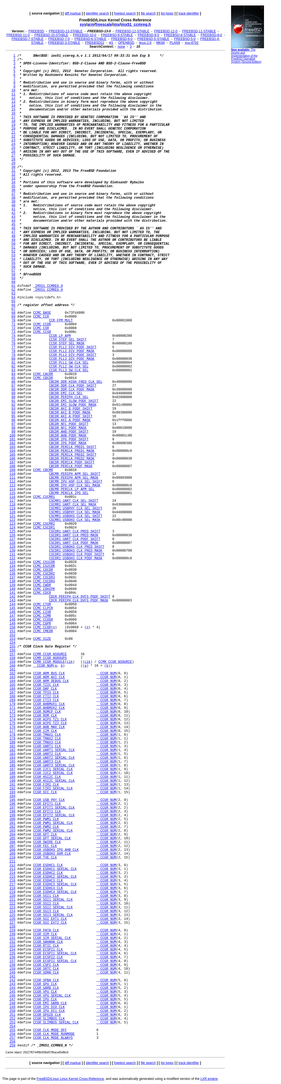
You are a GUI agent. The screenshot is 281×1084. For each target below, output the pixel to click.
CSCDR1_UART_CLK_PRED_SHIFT (74, 532)
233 (12, 946)
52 (13, 251)
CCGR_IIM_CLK (45, 731)
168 (12, 696)
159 (12, 662)
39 (13, 202)
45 (13, 225)
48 (13, 236)
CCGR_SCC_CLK (45, 792)
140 (12, 589)
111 (12, 478)
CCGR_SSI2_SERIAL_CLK (53, 907)
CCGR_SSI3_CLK (46, 911)
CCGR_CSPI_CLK (46, 965)
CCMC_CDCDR (43, 570)
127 (12, 539)
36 (13, 190)
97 (13, 424)
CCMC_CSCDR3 (44, 578)
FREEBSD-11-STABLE (199, 31)
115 (12, 493)
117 (12, 501)
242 (12, 980)
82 (13, 367)
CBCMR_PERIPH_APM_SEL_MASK (73, 478)
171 (12, 708)
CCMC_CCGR (42, 627)
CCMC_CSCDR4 (44, 581)
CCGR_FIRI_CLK (46, 785)
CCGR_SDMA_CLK (46, 973)
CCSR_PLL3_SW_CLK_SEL (68, 370)
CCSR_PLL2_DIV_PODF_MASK (71, 351)
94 (13, 413)
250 (12, 1011)
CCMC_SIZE (42, 639)
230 (12, 934)
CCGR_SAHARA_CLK (48, 942)
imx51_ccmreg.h (136, 24)
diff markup (73, 13)
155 (12, 647)
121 (12, 516)
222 (12, 904)
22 (13, 136)
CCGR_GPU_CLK (45, 984)
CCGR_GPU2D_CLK (47, 1015)
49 (13, 240)
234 (12, 950)
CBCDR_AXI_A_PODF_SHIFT (70, 416)
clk (70, 662)
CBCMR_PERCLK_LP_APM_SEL (71, 489)
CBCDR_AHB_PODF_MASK (67, 436)
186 (12, 766)
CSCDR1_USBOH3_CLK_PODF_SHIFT (76, 555)
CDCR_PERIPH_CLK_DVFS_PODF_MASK (78, 601)
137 (12, 578)
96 (13, 420)
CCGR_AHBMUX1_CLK (49, 704)
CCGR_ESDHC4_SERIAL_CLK (55, 892)
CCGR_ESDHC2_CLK (48, 873)
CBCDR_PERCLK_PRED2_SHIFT (72, 455)
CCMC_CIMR (42, 616)
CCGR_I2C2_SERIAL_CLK (53, 773)
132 (12, 558)
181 (12, 746)
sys (83, 24)
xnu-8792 (191, 43)
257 (12, 1038)
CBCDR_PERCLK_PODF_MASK (70, 466)
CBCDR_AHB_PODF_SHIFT (68, 432)
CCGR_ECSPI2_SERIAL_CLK (55, 961)
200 (12, 819)
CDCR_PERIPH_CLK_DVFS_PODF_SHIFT (79, 597)
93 (13, 409)
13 (13, 102)
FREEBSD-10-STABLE (51, 35)
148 (12, 620)
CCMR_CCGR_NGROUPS (50, 658)
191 (12, 785)
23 (13, 140)
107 (12, 462)
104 (12, 451)
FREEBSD (36, 31)
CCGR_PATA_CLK (46, 930)
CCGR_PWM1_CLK (46, 819)
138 (12, 581)
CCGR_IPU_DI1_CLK (49, 1011)
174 (12, 719)
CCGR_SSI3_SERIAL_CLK (53, 915)
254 (12, 1026)
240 (12, 973)
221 (12, 900)
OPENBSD (126, 43)
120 (12, 512)
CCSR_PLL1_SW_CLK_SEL (68, 363)
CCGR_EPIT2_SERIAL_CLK (54, 815)
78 (13, 351)
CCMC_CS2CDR (44, 566)
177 (12, 731)
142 (12, 597)
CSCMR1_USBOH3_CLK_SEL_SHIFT (75, 516)
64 (13, 297)
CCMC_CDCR (42, 593)
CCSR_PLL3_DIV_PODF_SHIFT (72, 355)
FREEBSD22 (94, 43)
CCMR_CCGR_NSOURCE (50, 654)
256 (12, 1034)
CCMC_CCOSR (43, 620)
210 (12, 858)
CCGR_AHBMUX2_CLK (49, 708)
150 (12, 627)
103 (12, 447)
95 (13, 416)
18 (13, 121)
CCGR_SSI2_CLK (46, 904)
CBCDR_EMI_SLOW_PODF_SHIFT (73, 401)
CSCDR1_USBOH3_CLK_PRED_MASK (75, 551)
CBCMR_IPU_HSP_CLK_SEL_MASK (74, 485)
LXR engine (209, 1079)
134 (12, 566)
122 (12, 520)
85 (13, 378)
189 (12, 777)
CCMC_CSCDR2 (44, 574)
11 (13, 94)
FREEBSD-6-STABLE (90, 39)
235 (12, 953)
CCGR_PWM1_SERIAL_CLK (53, 823)
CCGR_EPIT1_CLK (47, 804)
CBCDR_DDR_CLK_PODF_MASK (71, 390)
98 (13, 428)
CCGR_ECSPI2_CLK (48, 957)
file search (148, 13)
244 (12, 988)
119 (12, 508)
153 (12, 639)
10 (13, 90)
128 (12, 543)
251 (12, 1015)
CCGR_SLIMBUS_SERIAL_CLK (56, 1023)
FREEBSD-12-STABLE (132, 31)
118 (12, 505)
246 (12, 996)
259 (12, 1046)
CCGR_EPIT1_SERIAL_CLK (54, 808)
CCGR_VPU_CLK (45, 992)
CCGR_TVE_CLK (45, 858)
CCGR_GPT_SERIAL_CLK (52, 838)
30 (13, 167)
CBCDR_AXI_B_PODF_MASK (69, 413)
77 (13, 347)
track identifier (188, 13)
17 (13, 117)
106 (12, 459)
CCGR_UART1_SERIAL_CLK (54, 750)
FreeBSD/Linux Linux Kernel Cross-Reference (70, 1079)
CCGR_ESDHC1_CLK (48, 865)
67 (13, 309)
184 (12, 758)
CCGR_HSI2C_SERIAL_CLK (54, 781)
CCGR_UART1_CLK (47, 746)
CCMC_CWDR (42, 585)
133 (12, 562)
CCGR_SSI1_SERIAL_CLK (53, 900)
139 (12, 585)
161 (12, 670)
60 (13, 282)
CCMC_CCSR (42, 332)
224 (12, 911)
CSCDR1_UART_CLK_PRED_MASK (73, 535)
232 (12, 942)
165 (12, 685)
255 (12, 1030)
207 (12, 846)
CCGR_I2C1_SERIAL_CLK (53, 769)
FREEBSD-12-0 (166, 31)
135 (12, 570)
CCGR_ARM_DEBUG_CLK (51, 681)
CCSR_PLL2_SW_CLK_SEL (68, 367)
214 (12, 873)
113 (12, 485)
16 (13, 113)
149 (12, 624)
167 (12, 693)
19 (13, 125)
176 (12, 727)
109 (12, 470)
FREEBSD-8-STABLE (180, 35)
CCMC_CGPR (42, 624)
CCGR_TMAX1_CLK (47, 735)
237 (12, 961)
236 (12, 957)
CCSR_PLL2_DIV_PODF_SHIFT (72, 347)
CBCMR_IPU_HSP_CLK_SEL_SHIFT (75, 482)
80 (13, 359)
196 (12, 804)
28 (13, 159)
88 (13, 390)
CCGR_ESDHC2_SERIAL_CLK (55, 877)
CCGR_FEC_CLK (45, 846)
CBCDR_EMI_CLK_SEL (65, 393)
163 (12, 677)
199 (12, 815)
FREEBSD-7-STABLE (27, 39)
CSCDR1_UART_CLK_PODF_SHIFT (74, 539)
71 (13, 324)
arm (90, 24)
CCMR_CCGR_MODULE (49, 662)
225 (12, 915)
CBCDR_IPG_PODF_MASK (67, 443)
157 (12, 654)
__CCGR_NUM (43, 666)
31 (13, 171)
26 (13, 152)
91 (13, 401)
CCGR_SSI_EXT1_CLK (50, 919)
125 (12, 532)
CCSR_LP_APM (60, 336)
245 (12, 992)
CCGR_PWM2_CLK (46, 827)
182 (12, 750)
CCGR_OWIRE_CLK (47, 842)
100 (12, 436)
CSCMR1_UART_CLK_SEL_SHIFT (73, 501)
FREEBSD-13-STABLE (66, 31)
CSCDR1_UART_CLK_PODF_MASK (73, 543)
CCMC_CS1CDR (44, 562)
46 (13, 228)
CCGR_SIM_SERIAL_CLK (52, 938)
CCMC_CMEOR (43, 631)
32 (13, 175)
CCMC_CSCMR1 (44, 497)
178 (12, 735)
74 (13, 336)
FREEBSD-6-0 (122, 39)
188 (12, 773)
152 (12, 635)
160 (12, 666)
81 (13, 363)
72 (13, 328)
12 (13, 98)
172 (12, 712)
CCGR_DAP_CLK (45, 689)
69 (13, 317)
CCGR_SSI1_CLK (46, 896)
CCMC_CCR (41, 317)
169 (12, 700)
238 (12, 965)
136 (12, 574)
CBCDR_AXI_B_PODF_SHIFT (70, 409)
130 (12, 551)
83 (13, 370)
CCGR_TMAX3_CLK (47, 742)
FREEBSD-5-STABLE (153, 39)
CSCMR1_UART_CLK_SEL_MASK (72, 505)
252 (12, 1019)
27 (13, 156)
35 (13, 186)
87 (13, 386)
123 (12, 524)
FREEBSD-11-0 (18, 35)
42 (13, 213)
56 (13, 267)
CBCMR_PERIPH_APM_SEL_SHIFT (74, 474)
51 (13, 248)
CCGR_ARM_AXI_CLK (49, 677)
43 (13, 217)
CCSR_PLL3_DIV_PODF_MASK (71, 359)
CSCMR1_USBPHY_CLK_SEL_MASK (74, 512)
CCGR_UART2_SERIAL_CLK (54, 758)
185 (12, 762)
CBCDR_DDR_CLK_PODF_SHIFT (72, 386)
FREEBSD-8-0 (211, 35)
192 (12, 789)
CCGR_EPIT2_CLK (47, 812)
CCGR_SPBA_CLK (46, 980)
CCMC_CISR (42, 612)
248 (12, 1003)
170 (12, 704)
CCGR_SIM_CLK (45, 934)
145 (12, 608)
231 (12, 938)
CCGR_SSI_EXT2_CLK (50, 923)
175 (12, 723)
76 (13, 344)
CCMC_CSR (41, 328)
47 (13, 232)
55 (13, 263)
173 (12, 716)
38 (13, 198)
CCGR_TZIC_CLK (46, 685)
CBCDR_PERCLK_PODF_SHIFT (71, 462)
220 (12, 896)
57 (13, 271)
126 (12, 535)
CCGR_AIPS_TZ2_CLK (50, 723)
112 (12, 482)
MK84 (160, 43)
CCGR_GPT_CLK (45, 835)
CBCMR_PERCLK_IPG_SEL (68, 493)
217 (12, 884)
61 (13, 286)
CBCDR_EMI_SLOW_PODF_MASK (72, 405)
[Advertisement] (247, 149)
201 (12, 823)
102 (12, 443)
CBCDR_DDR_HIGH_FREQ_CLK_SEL (75, 382)
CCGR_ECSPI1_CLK (48, 950)
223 (12, 907)
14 (13, 106)
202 (12, 827)
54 (13, 259)
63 (13, 294)
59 (13, 278)
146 (12, 612)
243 (12, 984)
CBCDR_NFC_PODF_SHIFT (68, 424)
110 (12, 474)
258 (12, 1042)
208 (12, 850)
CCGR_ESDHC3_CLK (48, 881)
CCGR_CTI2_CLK (46, 696)
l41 (111, 43)
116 (12, 497)
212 (12, 865)
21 (13, 133)
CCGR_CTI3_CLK (46, 700)
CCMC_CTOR (42, 604)
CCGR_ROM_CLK (45, 716)
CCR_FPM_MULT (60, 321)
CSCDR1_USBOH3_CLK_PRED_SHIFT (76, 547)
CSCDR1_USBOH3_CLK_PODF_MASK (75, 558)
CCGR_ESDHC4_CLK (48, 888)
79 (13, 355)
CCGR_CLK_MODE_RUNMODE (54, 1034)
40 (13, 205)
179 (12, 739)
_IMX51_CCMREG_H (48, 286)
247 (12, 1000)
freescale (103, 24)
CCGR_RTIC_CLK (46, 946)
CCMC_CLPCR (43, 608)
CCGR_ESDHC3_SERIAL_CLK (55, 884)
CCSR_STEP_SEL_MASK (67, 344)
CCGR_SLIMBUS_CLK (49, 1019)
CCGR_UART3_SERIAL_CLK (54, 766)
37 (13, 194)
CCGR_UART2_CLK (47, 754)
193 (12, 792)
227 (12, 923)
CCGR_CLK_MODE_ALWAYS (53, 1038)
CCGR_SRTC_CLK (46, 969)
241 (12, 977)
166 (12, 689)
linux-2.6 (145, 43)
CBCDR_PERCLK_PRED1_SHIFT (72, 447)
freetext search (125, 13)
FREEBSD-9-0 (148, 35)
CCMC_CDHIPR (44, 589)
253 (12, 1023)
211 (12, 861)
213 (12, 869)
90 (13, 397)
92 (13, 405)
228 (12, 927)
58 (13, 274)
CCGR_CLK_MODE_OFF (50, 1030)
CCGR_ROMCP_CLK (47, 712)
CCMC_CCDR (42, 324)
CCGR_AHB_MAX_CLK (49, 727)
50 (13, 244)
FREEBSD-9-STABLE (117, 35)
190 (12, 781)
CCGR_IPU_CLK (45, 1000)
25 (13, 148)
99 (13, 432)
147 (12, 616)
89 (13, 393)
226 (12, 919)
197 (12, 808)
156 (12, 650)
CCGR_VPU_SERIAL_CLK (52, 996)
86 (13, 382)
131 (12, 555)
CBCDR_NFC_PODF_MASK (67, 428)
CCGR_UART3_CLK (47, 762)
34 (13, 182)
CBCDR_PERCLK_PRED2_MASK (71, 459)
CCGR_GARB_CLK (46, 988)
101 (12, 439)
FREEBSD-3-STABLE (64, 43)
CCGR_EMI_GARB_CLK (50, 1003)
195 (12, 800)
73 (13, 332)
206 (12, 842)
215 (12, 877)
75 (13, 340)
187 (12, 769)
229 (12, 930)
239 (12, 969)
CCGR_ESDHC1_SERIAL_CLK (55, 869)
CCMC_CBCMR (43, 470)
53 (13, 255)
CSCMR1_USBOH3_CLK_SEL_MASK (74, 520)
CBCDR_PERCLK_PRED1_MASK (71, 451)
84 (13, 374)
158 (12, 658)
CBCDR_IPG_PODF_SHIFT (68, 439)
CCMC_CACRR (43, 374)
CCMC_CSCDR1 (44, 528)
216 (12, 881)
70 (13, 321)
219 (12, 892)
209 (12, 854)
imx (116, 24)
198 (12, 812)
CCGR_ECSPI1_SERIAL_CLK (55, 953)
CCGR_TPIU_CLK (46, 693)
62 (13, 290)
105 (12, 455)
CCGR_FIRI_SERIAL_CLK (53, 789)
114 (12, 489)
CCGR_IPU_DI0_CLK (49, 1007)
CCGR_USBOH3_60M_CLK (52, 854)
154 (12, 643)
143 (12, 601)
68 (13, 313)
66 (13, 305)
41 (13, 209)
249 (12, 1007)
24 (13, 144)
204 (12, 835)
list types (167, 13)
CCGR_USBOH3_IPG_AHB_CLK (56, 850)
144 (12, 604)
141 (12, 593)
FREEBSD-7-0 (59, 39)
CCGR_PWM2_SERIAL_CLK (53, 831)
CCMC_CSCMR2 (44, 524)
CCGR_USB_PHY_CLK (49, 800)
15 (13, 110)
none (121, 47)
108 (12, 466)
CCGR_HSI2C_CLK (47, 777)
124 (12, 528)
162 (12, 673)
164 (12, 681)
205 (12, 838)
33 (13, 179)
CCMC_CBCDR (43, 378)
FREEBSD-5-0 (184, 39)
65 (13, 301)
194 (12, 796)
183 (12, 754)
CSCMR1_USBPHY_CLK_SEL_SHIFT (75, 508)
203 (12, 831)
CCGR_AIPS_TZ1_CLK (50, 719)
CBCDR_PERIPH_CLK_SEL (68, 397)
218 (12, 888)
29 (13, 163)
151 (12, 631)
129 (12, 547)
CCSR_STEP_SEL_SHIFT (67, 340)
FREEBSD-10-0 (84, 35)
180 (12, 742)
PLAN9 (175, 43)
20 (13, 129)
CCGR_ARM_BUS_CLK (49, 673)
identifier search (97, 13)
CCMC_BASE (42, 313)
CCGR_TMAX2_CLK (47, 739)
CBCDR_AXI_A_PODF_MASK (69, 420)
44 (13, 221)
